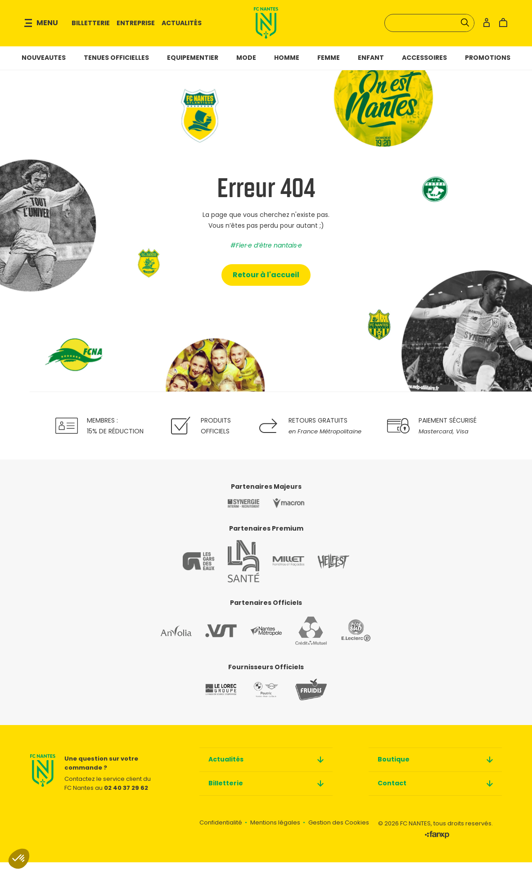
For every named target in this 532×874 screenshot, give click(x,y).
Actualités (191, 28)
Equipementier (192, 68)
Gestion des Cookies (338, 834)
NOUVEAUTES (44, 68)
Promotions (487, 68)
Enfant (371, 68)
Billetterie (100, 28)
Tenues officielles (116, 68)
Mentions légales (275, 834)
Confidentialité (220, 834)
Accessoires (424, 68)
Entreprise (145, 28)
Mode (246, 68)
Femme (328, 68)
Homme (286, 68)
